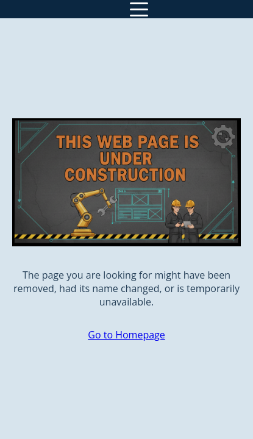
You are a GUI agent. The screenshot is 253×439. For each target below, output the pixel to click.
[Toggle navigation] (139, 9)
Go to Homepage (126, 334)
